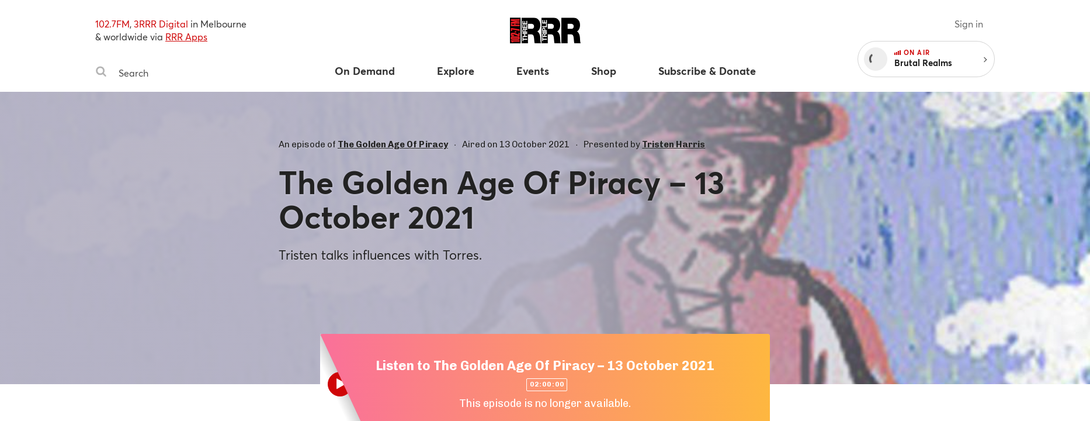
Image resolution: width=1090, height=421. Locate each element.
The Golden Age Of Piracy (393, 144)
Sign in (968, 24)
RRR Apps (186, 36)
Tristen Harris (673, 144)
